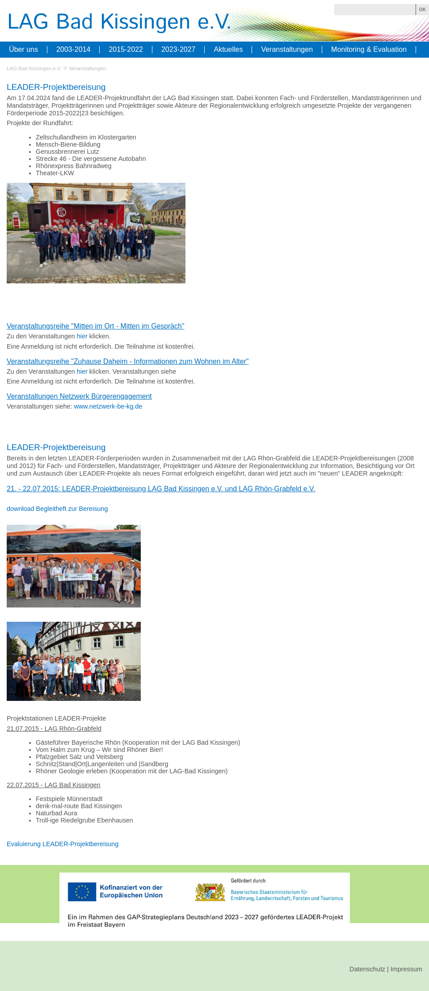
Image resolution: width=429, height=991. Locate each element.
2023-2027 (178, 49)
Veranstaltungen (287, 49)
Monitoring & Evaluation (369, 49)
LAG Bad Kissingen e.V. (34, 68)
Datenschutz (367, 969)
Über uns (23, 49)
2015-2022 (126, 49)
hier (82, 336)
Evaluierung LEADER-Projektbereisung (62, 844)
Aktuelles (228, 49)
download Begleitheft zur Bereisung (57, 508)
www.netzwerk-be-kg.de (108, 406)
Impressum (406, 969)
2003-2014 (73, 49)
